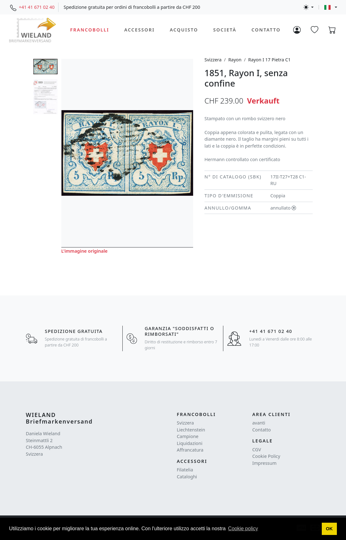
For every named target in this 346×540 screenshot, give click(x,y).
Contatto (266, 30)
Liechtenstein (191, 430)
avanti (258, 423)
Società (225, 30)
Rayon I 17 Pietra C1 (269, 60)
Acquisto (184, 30)
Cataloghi (187, 477)
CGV (256, 450)
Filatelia (185, 470)
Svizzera (212, 60)
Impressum (264, 463)
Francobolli (89, 30)
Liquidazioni (189, 443)
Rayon (235, 60)
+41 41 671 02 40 (37, 7)
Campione (187, 436)
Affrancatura (190, 450)
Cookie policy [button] (243, 528)
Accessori (139, 30)
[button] (329, 529)
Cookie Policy (266, 456)
